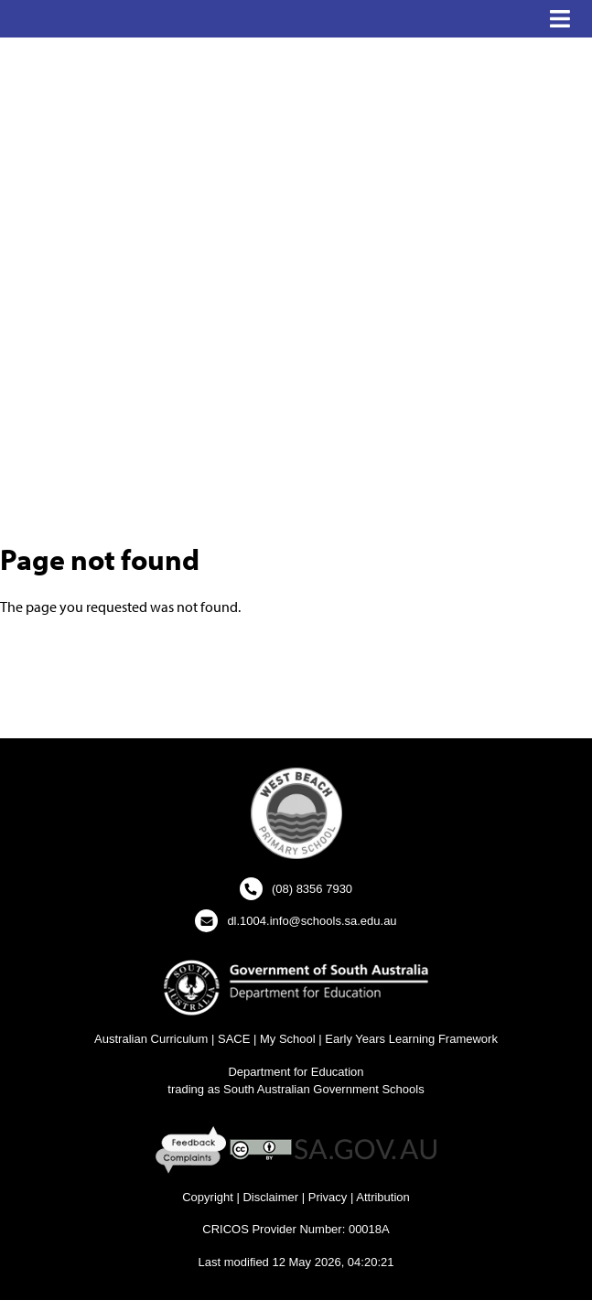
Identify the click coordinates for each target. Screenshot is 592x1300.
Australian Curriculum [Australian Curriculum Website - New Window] (151, 1039)
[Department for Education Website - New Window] (296, 987)
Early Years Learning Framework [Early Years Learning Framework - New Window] (411, 1039)
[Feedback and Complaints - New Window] (193, 1148)
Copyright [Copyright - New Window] (207, 1197)
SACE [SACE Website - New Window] (234, 1039)
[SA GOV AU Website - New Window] (365, 1148)
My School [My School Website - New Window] (288, 1039)
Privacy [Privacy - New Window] (328, 1197)
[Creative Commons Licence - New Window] (261, 1148)
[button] (560, 20)
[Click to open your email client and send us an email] (295, 920)
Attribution (383, 1197)
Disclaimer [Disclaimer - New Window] (270, 1197)
